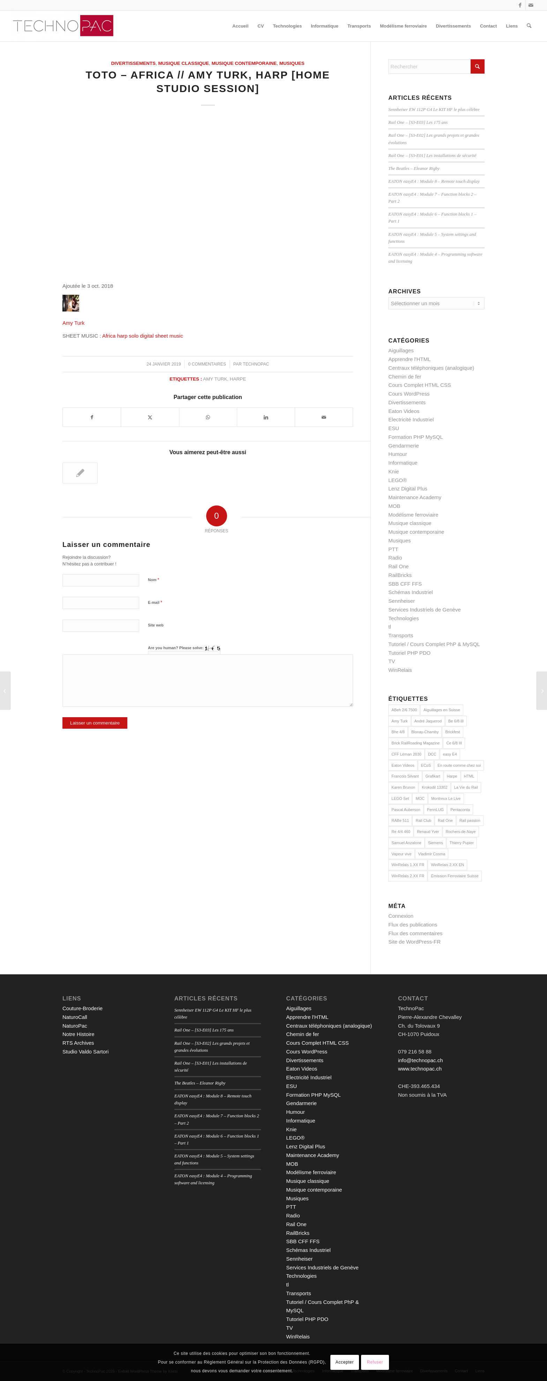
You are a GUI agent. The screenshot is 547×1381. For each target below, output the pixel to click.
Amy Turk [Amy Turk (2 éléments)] (399, 721)
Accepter (345, 1362)
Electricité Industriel (411, 419)
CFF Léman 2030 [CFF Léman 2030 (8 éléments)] (406, 754)
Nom (153, 579)
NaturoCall (74, 1017)
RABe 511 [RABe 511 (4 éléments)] (400, 820)
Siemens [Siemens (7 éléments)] (435, 843)
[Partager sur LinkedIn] (266, 417)
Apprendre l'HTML (409, 359)
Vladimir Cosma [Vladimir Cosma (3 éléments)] (431, 854)
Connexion (400, 916)
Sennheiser (401, 601)
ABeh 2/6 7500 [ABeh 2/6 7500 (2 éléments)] (404, 710)
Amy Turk (73, 323)
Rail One (398, 566)
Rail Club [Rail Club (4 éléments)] (423, 820)
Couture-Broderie (82, 1008)
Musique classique (183, 63)
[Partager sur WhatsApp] (208, 417)
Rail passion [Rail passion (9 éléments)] (469, 820)
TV (391, 661)
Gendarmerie (403, 446)
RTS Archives (78, 1043)
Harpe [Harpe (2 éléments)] (452, 776)
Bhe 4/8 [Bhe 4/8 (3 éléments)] (398, 732)
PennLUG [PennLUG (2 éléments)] (435, 810)
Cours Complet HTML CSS (419, 385)
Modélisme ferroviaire (413, 515)
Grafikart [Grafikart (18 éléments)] (433, 776)
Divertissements (133, 63)
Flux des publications (412, 925)
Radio (395, 558)
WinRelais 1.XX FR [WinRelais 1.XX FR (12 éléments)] (407, 865)
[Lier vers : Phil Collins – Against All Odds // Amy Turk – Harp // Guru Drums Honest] (80, 473)
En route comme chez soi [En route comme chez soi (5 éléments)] (459, 765)
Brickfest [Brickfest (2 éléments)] (452, 732)
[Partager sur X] (150, 417)
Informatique (402, 463)
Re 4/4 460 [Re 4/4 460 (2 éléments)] (400, 832)
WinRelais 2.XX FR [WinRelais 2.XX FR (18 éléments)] (407, 876)
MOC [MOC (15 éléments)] (420, 798)
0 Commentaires (207, 364)
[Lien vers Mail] (531, 5)
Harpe (238, 379)
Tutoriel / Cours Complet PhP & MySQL (434, 644)
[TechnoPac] (63, 26)
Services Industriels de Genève (424, 610)
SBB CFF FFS (405, 584)
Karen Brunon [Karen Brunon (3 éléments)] (403, 787)
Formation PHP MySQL (415, 437)
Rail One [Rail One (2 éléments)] (445, 820)
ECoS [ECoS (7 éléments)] (426, 765)
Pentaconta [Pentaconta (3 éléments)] (460, 810)
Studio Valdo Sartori (85, 1051)
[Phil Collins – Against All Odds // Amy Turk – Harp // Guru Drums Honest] (541, 690)
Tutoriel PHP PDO (409, 653)
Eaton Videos (403, 411)
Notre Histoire (78, 1034)
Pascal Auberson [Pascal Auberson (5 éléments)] (405, 810)
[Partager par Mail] (324, 417)
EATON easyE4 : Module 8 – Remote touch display (433, 181)
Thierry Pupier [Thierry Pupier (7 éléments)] (462, 843)
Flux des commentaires (415, 933)
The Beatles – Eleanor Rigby (414, 168)
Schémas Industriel (410, 592)
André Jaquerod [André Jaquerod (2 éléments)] (428, 721)
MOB (394, 506)
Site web (156, 625)
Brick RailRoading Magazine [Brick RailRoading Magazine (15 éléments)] (415, 743)
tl (389, 627)
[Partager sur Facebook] (92, 417)
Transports (400, 635)
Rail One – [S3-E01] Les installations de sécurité (432, 155)
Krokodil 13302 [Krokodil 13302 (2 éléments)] (434, 787)
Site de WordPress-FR (414, 942)
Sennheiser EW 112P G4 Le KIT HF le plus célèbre (433, 109)
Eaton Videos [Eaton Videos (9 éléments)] (402, 765)
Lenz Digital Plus (407, 488)
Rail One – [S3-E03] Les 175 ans (418, 122)
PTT (393, 549)
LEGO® (397, 480)
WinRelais (400, 670)
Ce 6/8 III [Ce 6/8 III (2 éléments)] (454, 743)
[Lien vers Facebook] (520, 5)
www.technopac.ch (420, 1069)
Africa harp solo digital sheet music (142, 336)
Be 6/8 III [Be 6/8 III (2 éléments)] (456, 721)
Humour (397, 454)
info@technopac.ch (420, 1060)
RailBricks (400, 575)
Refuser (375, 1362)
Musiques (292, 63)
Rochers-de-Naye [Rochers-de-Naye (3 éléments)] (461, 832)
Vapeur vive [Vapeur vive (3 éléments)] (401, 854)
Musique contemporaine (244, 63)
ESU (393, 428)
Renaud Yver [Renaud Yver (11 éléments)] (428, 832)
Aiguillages (401, 350)
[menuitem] (240, 26)
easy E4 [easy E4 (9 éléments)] (450, 754)
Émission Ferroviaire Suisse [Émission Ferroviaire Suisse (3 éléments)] (454, 876)
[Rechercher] (529, 26)
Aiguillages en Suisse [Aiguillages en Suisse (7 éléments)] (442, 710)
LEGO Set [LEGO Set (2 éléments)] (400, 798)
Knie (393, 471)
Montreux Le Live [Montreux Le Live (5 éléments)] (445, 798)
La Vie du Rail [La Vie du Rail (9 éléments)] (466, 787)
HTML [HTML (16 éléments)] (469, 776)
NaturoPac (74, 1026)
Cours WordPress (408, 394)
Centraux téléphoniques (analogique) (431, 368)
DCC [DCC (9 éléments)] (432, 754)
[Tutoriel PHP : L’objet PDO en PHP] (5, 690)
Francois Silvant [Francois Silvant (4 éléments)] (405, 776)
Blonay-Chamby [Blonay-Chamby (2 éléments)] (425, 732)
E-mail (155, 602)
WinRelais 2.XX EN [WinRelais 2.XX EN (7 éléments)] (447, 865)
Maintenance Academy (414, 497)
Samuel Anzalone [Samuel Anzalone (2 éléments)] (406, 843)
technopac (256, 364)
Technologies (403, 618)
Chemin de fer (404, 377)
